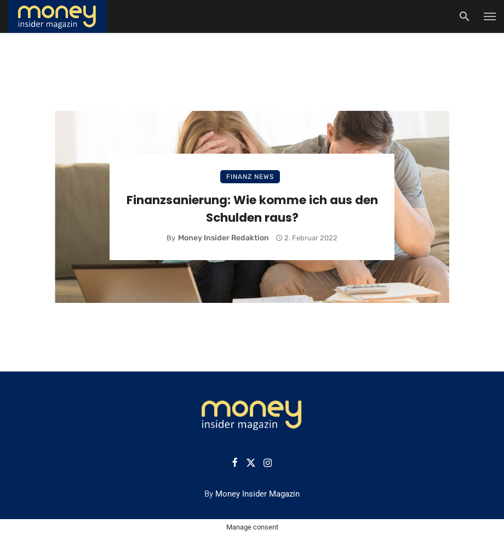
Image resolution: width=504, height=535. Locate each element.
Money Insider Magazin (257, 494)
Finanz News (250, 177)
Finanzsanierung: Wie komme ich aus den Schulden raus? (252, 209)
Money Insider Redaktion (223, 238)
